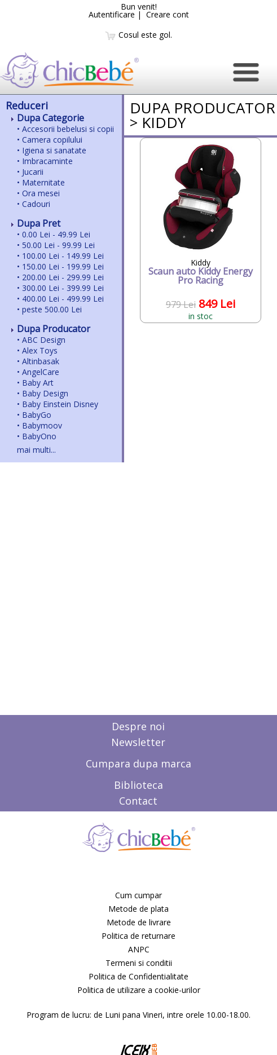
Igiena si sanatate (54, 150)
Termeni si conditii (138, 962)
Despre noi (138, 726)
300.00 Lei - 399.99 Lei (63, 287)
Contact (138, 800)
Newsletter (138, 742)
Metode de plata (138, 908)
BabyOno (39, 436)
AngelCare (40, 372)
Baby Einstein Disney (60, 404)
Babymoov (42, 425)
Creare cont (167, 14)
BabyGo (36, 414)
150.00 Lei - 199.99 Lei (63, 266)
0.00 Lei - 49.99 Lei (56, 234)
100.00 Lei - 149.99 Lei (63, 255)
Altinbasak (40, 361)
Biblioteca (138, 785)
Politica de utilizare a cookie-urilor (138, 990)
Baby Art (38, 382)
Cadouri (36, 203)
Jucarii (32, 171)
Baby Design (45, 393)
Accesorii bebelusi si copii (68, 128)
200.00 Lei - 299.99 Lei (63, 277)
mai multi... (36, 449)
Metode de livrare (139, 922)
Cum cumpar (138, 895)
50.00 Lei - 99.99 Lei (58, 245)
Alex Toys (40, 350)
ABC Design (43, 339)
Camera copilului (52, 139)
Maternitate (43, 182)
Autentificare (112, 14)
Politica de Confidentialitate (138, 976)
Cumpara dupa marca (138, 763)
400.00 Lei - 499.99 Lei (63, 298)
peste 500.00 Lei (52, 309)
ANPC (139, 949)
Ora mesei (41, 193)
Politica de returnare (138, 935)
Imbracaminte (47, 161)
